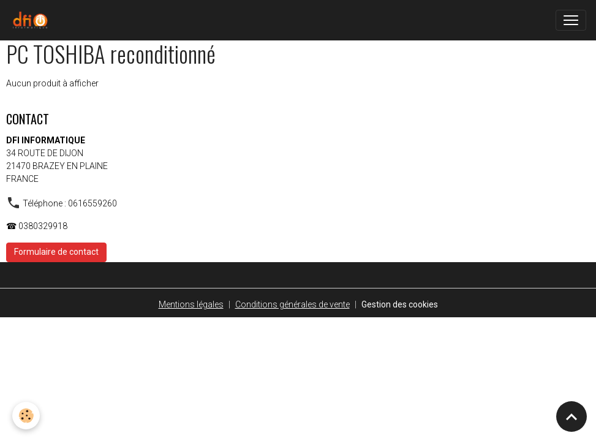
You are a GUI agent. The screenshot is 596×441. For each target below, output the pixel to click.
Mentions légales (191, 304)
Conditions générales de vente (292, 304)
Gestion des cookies (399, 304)
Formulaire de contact (56, 252)
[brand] (32, 20)
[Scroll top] (571, 416)
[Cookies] (26, 415)
